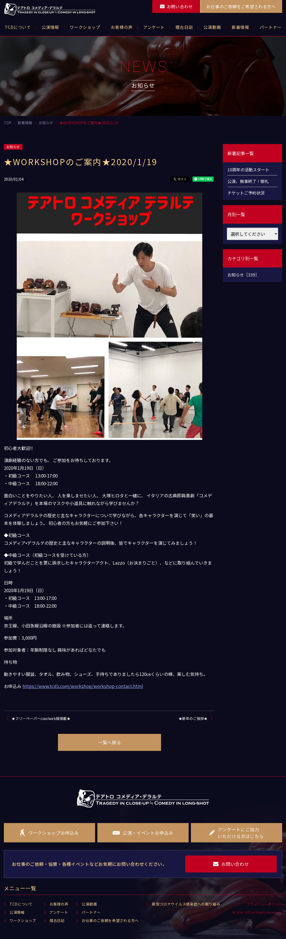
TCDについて (21, 904)
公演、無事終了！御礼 (248, 181)
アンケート (58, 912)
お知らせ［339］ (243, 275)
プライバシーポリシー (264, 904)
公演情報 (17, 912)
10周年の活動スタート (248, 169)
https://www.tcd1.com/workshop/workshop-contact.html (82, 686)
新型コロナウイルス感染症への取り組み (186, 904)
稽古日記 (57, 920)
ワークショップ (23, 920)
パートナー (91, 912)
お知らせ (13, 146)
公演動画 (89, 904)
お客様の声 (59, 904)
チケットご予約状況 (246, 193)
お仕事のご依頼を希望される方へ (110, 920)
